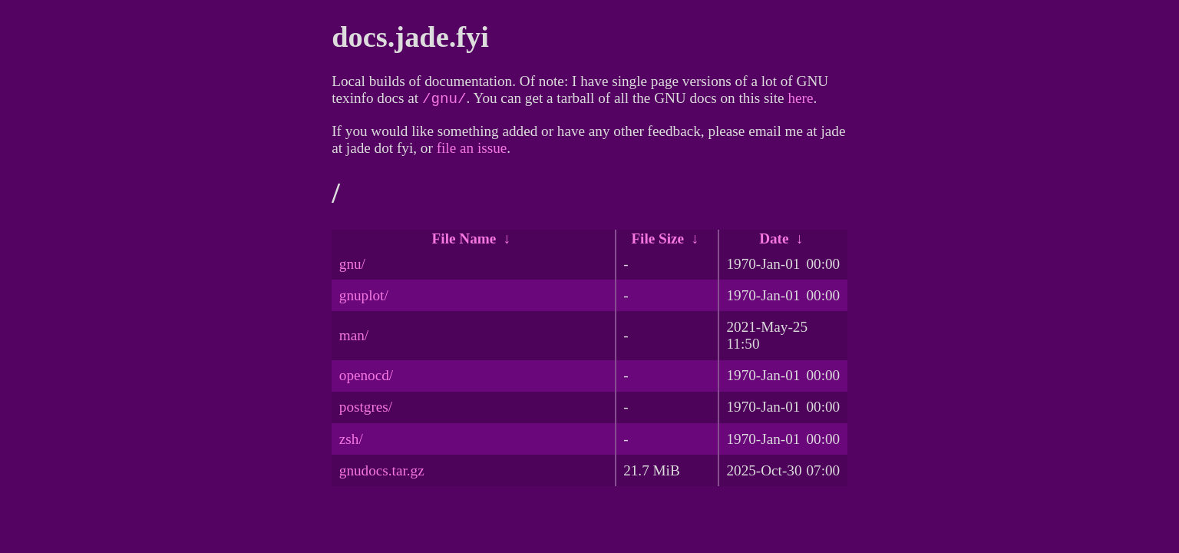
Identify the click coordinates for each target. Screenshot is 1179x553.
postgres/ (365, 410)
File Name (464, 241)
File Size (657, 241)
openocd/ (366, 378)
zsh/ (351, 442)
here (800, 101)
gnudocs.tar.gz (381, 473)
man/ (353, 338)
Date (773, 241)
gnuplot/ (363, 298)
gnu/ (352, 267)
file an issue (472, 151)
